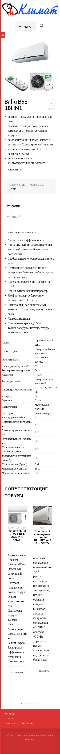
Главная (9, 714)
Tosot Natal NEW (17, 528)
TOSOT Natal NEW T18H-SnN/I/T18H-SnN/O (17, 535)
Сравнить (14, 170)
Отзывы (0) (13, 217)
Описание (12, 206)
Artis (43, 528)
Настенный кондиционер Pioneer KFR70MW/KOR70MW (42, 537)
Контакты (10, 718)
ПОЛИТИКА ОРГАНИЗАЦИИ (18, 723)
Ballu (40, 184)
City (23, 184)
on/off (12, 188)
